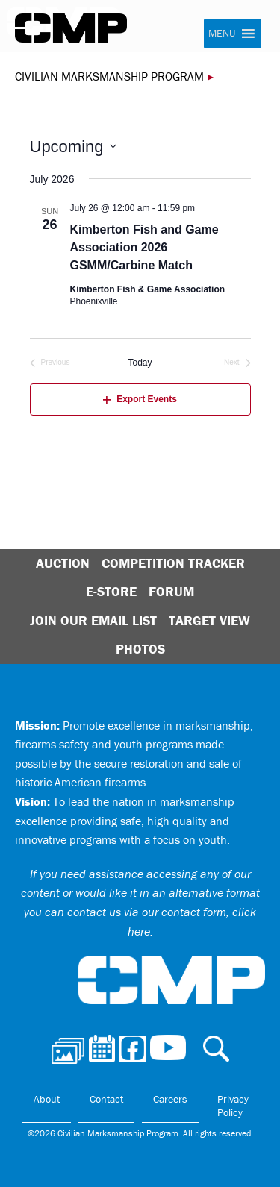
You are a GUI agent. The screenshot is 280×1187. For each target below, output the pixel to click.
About (47, 1099)
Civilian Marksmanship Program (71, 28)
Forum (171, 591)
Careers (170, 1099)
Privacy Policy (233, 1105)
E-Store (111, 591)
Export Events (140, 399)
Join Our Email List (93, 620)
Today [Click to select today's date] (140, 362)
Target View (209, 620)
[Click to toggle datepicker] (73, 146)
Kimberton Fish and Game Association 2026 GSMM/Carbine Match (144, 247)
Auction (63, 562)
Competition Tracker (173, 562)
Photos (140, 648)
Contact (106, 1099)
